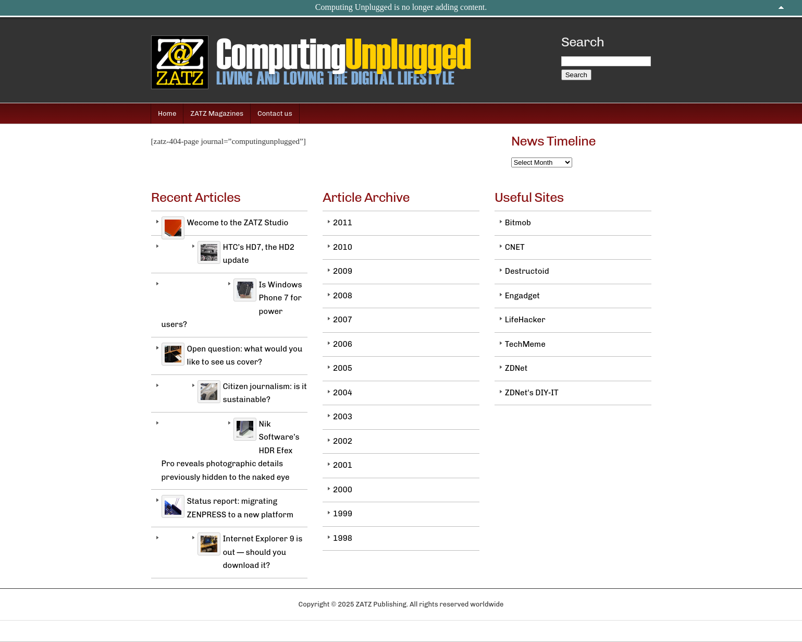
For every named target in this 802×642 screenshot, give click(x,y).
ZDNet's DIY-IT (532, 392)
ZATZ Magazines (216, 113)
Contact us (274, 113)
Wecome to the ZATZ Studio (238, 222)
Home (167, 113)
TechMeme (525, 344)
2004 (342, 392)
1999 (342, 513)
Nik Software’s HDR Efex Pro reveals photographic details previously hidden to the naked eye (231, 450)
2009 (342, 271)
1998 (342, 538)
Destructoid (527, 271)
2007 (342, 319)
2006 (342, 344)
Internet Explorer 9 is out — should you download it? (263, 552)
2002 (342, 441)
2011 (342, 222)
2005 (342, 368)
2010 (342, 247)
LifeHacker (525, 319)
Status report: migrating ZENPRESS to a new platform (240, 507)
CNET (515, 247)
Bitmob (518, 222)
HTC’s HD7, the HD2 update (258, 254)
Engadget (522, 295)
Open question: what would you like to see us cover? (245, 355)
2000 (342, 489)
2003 (342, 416)
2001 (342, 465)
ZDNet (516, 368)
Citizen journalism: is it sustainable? (265, 393)
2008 (342, 295)
